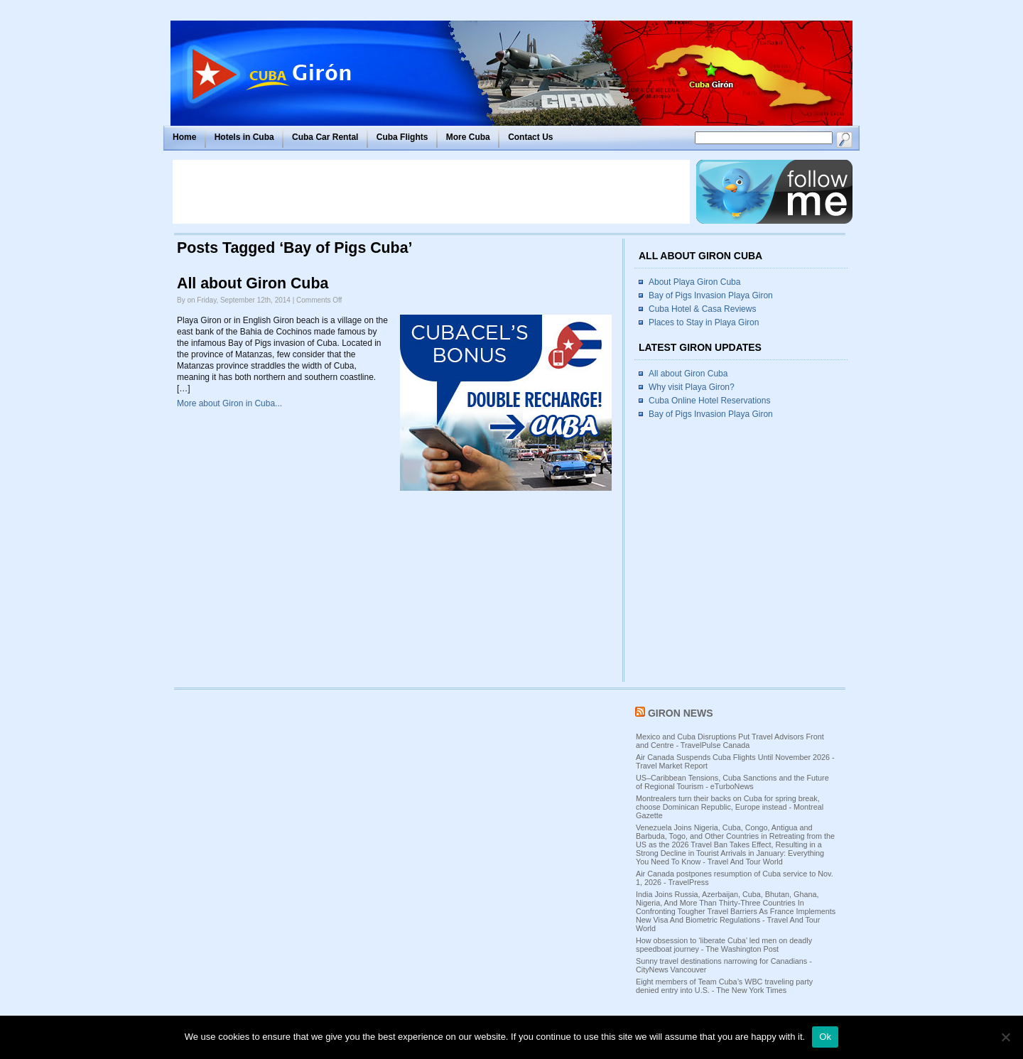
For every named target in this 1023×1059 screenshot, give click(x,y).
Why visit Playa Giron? (692, 387)
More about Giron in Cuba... (229, 403)
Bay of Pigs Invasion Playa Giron (711, 295)
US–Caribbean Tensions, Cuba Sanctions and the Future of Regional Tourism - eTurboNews (732, 782)
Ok (825, 1036)
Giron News (680, 713)
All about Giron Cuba (252, 283)
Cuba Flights (402, 137)
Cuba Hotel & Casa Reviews (702, 309)
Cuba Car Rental (325, 137)
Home (184, 137)
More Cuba (468, 137)
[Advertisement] (431, 192)
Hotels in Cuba (244, 137)
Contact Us (530, 137)
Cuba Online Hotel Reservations (709, 401)
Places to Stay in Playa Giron (704, 322)
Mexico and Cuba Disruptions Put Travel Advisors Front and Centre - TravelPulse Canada (730, 740)
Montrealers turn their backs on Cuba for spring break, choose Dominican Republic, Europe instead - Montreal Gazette (729, 807)
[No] (1005, 1037)
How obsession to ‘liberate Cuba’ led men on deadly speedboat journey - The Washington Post (724, 944)
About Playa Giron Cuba (694, 282)
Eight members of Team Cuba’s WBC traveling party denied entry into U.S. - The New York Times (724, 985)
